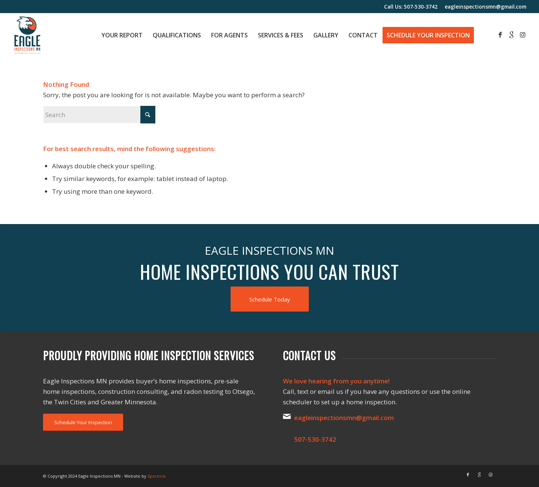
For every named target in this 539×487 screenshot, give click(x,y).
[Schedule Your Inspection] (83, 422)
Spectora (156, 476)
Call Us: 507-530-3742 (411, 6)
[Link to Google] (511, 34)
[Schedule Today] (270, 299)
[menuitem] (122, 35)
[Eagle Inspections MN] (27, 35)
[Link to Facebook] (500, 34)
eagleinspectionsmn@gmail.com (485, 6)
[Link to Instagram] (522, 34)
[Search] (99, 114)
